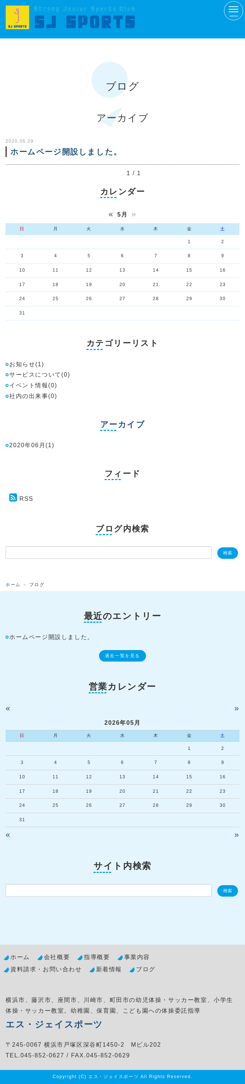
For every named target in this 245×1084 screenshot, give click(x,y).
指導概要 (97, 957)
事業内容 (137, 957)
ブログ (146, 969)
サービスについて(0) (39, 374)
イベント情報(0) (33, 385)
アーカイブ (122, 424)
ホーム (13, 584)
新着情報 (109, 969)
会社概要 (57, 957)
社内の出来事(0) (33, 396)
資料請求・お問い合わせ (46, 969)
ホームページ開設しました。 (66, 151)
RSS (27, 499)
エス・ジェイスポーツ (54, 1024)
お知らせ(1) (26, 364)
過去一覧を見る (122, 655)
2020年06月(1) (32, 445)
